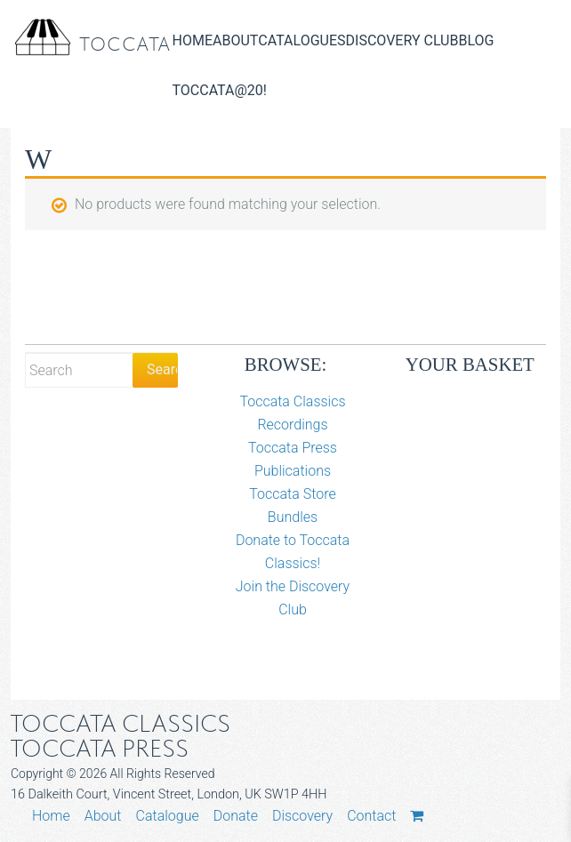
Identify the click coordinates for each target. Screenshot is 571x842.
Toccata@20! (220, 90)
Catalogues (301, 40)
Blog (476, 40)
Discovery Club (402, 40)
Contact (371, 815)
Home (193, 40)
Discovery (302, 815)
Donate (235, 815)
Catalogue (167, 815)
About (235, 40)
